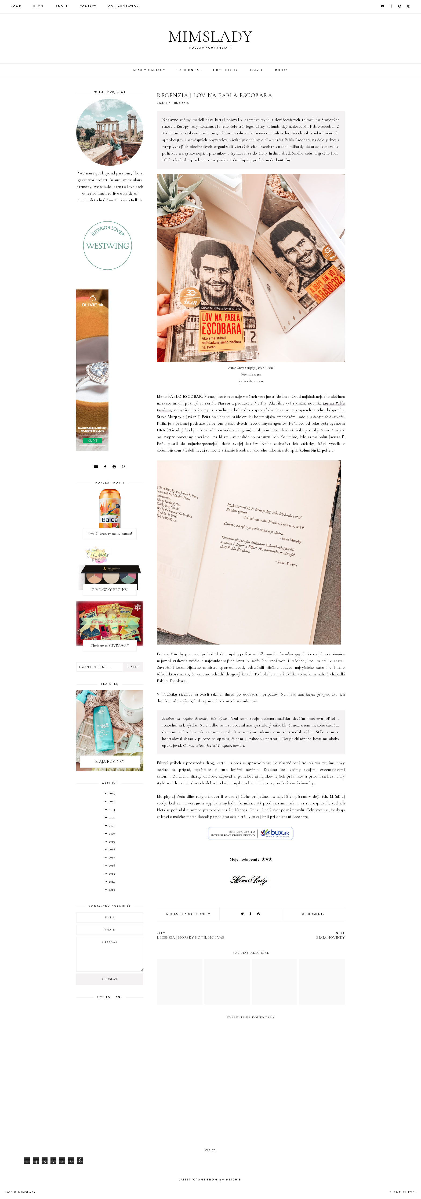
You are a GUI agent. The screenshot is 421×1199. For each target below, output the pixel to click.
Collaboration (123, 6)
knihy (204, 914)
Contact (88, 6)
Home (15, 6)
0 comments (313, 914)
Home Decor (225, 70)
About (62, 6)
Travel (256, 70)
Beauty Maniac (147, 70)
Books (281, 70)
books (172, 914)
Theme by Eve (402, 1192)
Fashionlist (189, 70)
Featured (188, 914)
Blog (38, 6)
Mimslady (210, 36)
